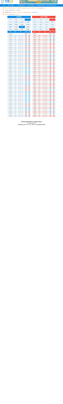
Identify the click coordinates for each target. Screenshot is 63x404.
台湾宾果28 (36, 121)
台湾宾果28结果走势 (21, 5)
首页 (4, 5)
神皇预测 (16, 24)
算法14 (41, 29)
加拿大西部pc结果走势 (51, 5)
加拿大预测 (26, 121)
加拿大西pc (40, 121)
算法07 (47, 24)
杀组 (16, 19)
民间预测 (16, 29)
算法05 (35, 24)
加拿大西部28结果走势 (41, 5)
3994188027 (11, 14)
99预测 (10, 29)
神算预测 (10, 24)
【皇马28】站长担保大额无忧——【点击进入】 (13, 10)
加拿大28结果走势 (31, 5)
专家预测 (21, 24)
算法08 (52, 24)
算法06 (41, 24)
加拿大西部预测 (11, 5)
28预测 (22, 29)
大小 (22, 19)
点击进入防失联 (34, 12)
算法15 (47, 29)
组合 (10, 19)
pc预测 (29, 121)
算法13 (35, 29)
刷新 (29, 33)
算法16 (52, 29)
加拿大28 (32, 121)
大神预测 (27, 24)
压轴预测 (27, 29)
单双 (27, 19)
